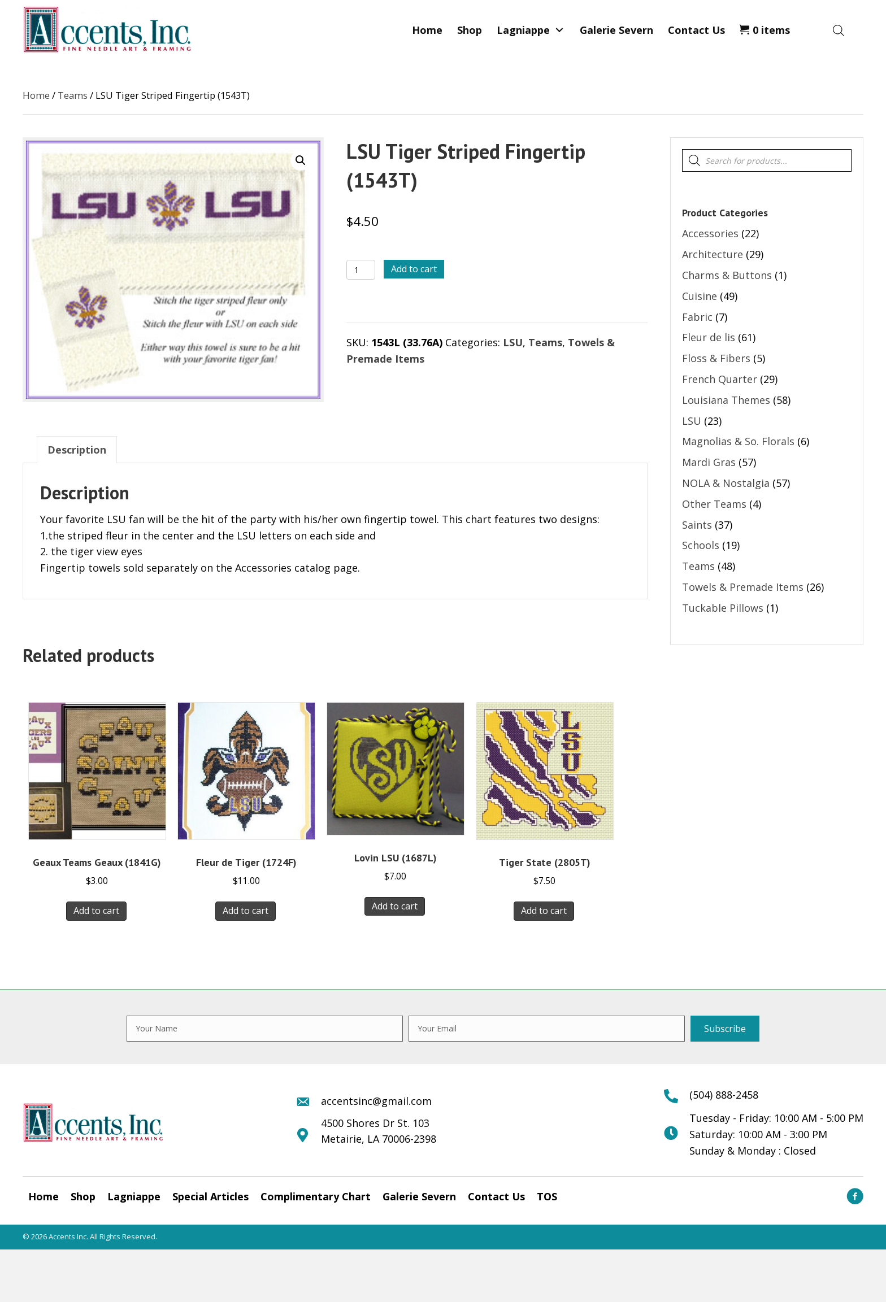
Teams (73, 95)
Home (36, 95)
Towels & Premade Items (743, 587)
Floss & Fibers (716, 358)
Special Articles (210, 1196)
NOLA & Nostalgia (726, 483)
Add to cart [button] (96, 910)
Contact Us (496, 1196)
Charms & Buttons (727, 275)
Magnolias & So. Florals (738, 441)
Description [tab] (76, 449)
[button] (559, 30)
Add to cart (414, 269)
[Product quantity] (360, 270)
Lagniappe (133, 1196)
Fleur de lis (708, 337)
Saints (697, 525)
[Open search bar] (838, 30)
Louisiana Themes (726, 400)
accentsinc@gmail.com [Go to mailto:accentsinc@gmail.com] (376, 1101)
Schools (700, 545)
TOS (547, 1196)
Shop (83, 1196)
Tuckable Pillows (722, 608)
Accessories (710, 233)
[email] (547, 1029)
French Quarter (719, 379)
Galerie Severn (419, 1196)
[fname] (265, 1029)
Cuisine (699, 296)
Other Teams (714, 504)
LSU (513, 342)
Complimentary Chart (315, 1196)
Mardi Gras (709, 462)
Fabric (697, 317)
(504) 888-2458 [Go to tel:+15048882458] (723, 1094)
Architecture (712, 254)
